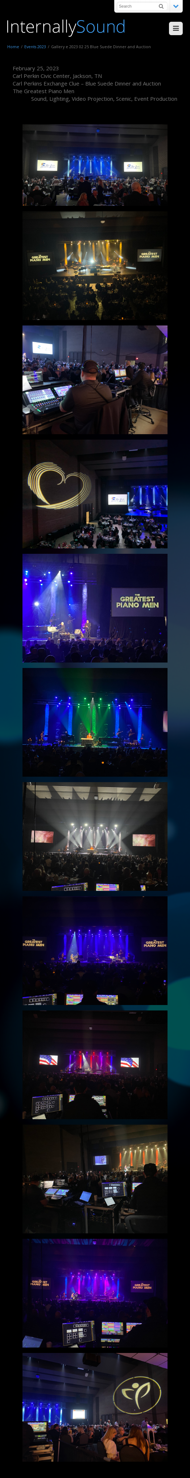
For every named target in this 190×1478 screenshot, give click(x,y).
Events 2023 (35, 46)
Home (13, 46)
